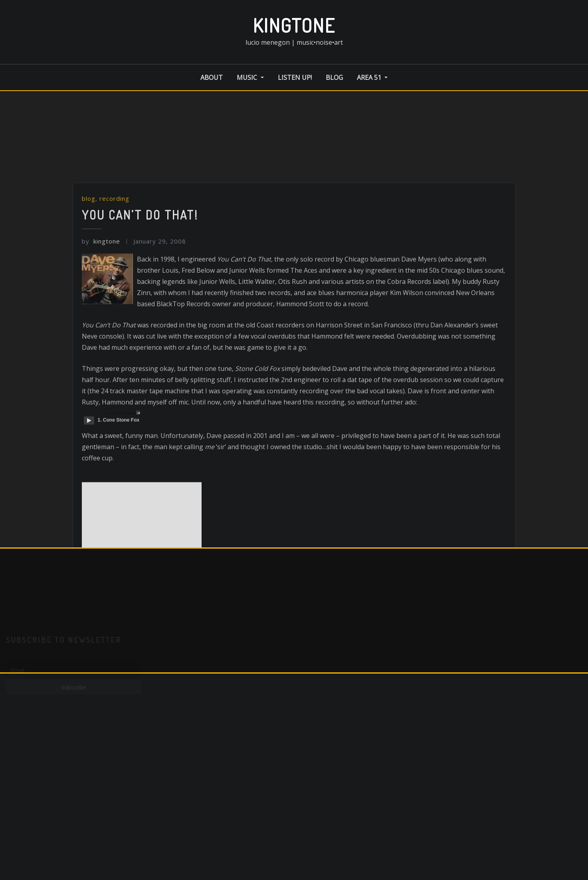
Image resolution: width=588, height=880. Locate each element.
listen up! (295, 77)
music (250, 77)
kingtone (294, 25)
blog (334, 77)
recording (114, 246)
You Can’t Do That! (140, 261)
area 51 (372, 77)
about (211, 77)
